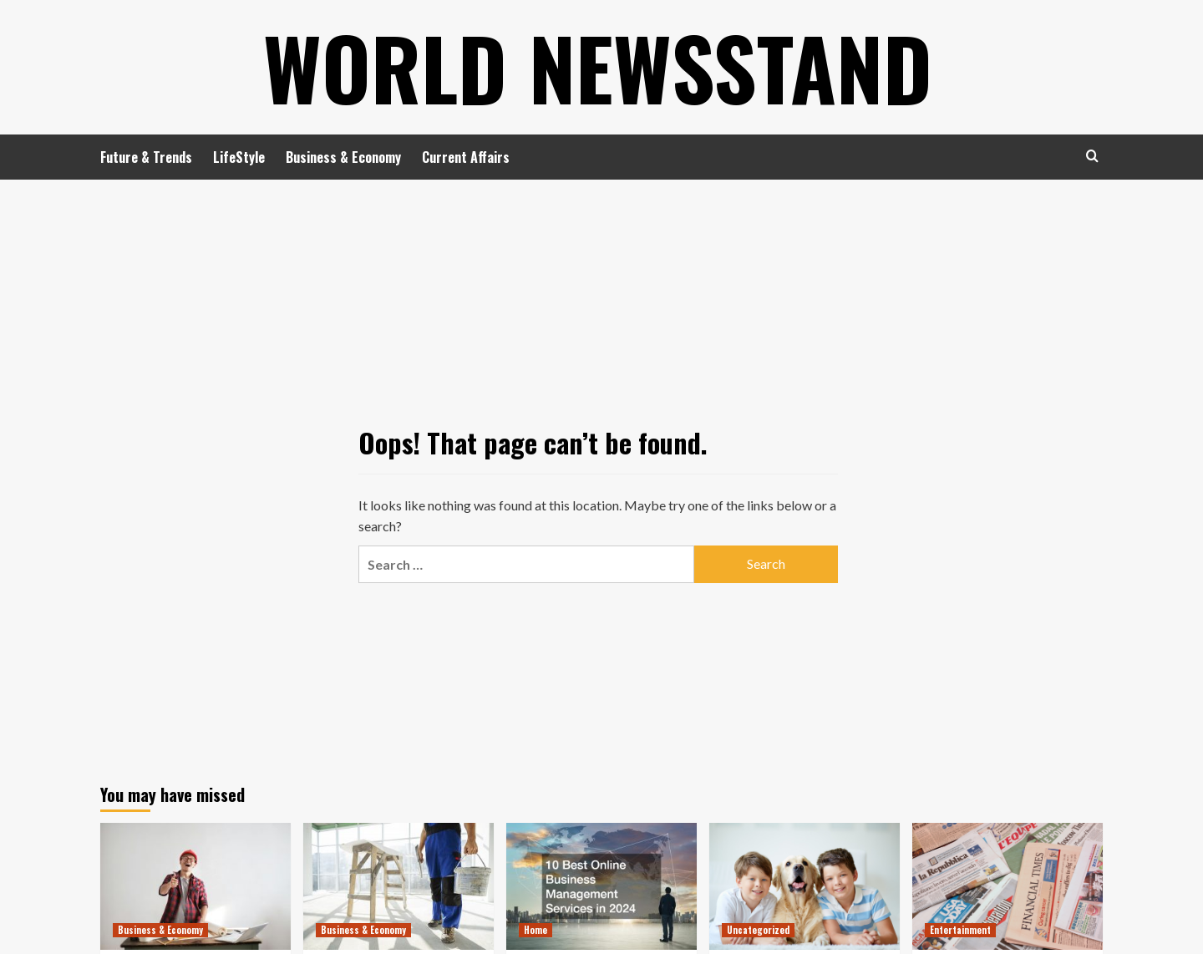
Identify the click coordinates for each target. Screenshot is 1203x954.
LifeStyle (239, 157)
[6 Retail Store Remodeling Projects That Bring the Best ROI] (195, 886)
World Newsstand (597, 67)
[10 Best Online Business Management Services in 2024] (601, 886)
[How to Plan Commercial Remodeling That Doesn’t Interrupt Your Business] (398, 886)
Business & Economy (343, 157)
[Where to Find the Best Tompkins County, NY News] (1007, 886)
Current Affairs (466, 157)
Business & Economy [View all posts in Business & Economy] (160, 929)
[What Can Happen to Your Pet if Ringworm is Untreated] (804, 886)
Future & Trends (146, 157)
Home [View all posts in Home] (535, 929)
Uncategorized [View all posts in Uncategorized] (758, 929)
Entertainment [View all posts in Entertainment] (960, 929)
